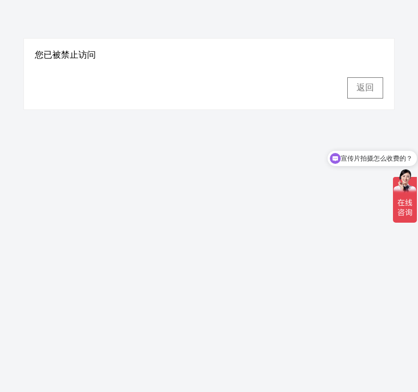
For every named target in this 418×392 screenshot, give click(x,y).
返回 (365, 87)
